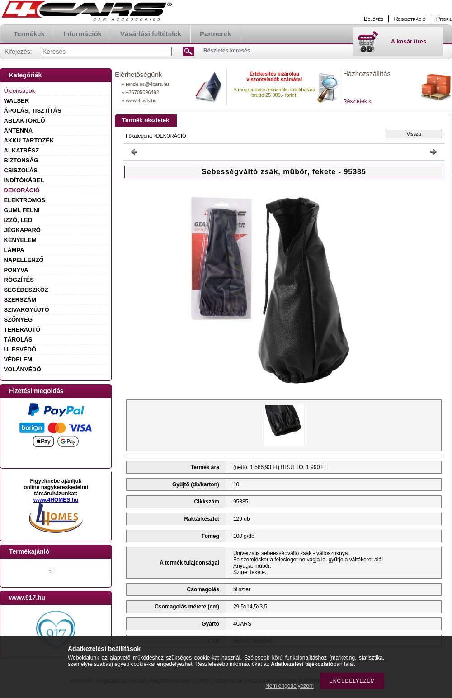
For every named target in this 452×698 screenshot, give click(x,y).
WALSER (16, 100)
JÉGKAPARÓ (22, 230)
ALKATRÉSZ (21, 150)
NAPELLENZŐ (24, 259)
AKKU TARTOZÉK (29, 140)
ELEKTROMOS (25, 200)
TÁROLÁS (18, 339)
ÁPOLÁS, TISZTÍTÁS (32, 110)
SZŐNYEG (18, 319)
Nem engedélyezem (289, 686)
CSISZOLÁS (21, 170)
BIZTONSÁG (21, 160)
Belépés (374, 18)
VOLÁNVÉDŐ (22, 369)
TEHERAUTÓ (22, 329)
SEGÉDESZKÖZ (26, 289)
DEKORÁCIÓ (22, 190)
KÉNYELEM (20, 240)
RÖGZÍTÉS (19, 279)
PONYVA (16, 269)
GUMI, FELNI (22, 210)
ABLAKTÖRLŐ (24, 120)
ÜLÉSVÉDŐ (20, 349)
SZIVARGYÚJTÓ (26, 309)
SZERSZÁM (20, 299)
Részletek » (357, 101)
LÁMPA (14, 250)
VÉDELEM (18, 359)
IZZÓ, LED (18, 220)
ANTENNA (18, 130)
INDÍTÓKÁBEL (24, 180)
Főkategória (139, 135)
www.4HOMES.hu (56, 500)
